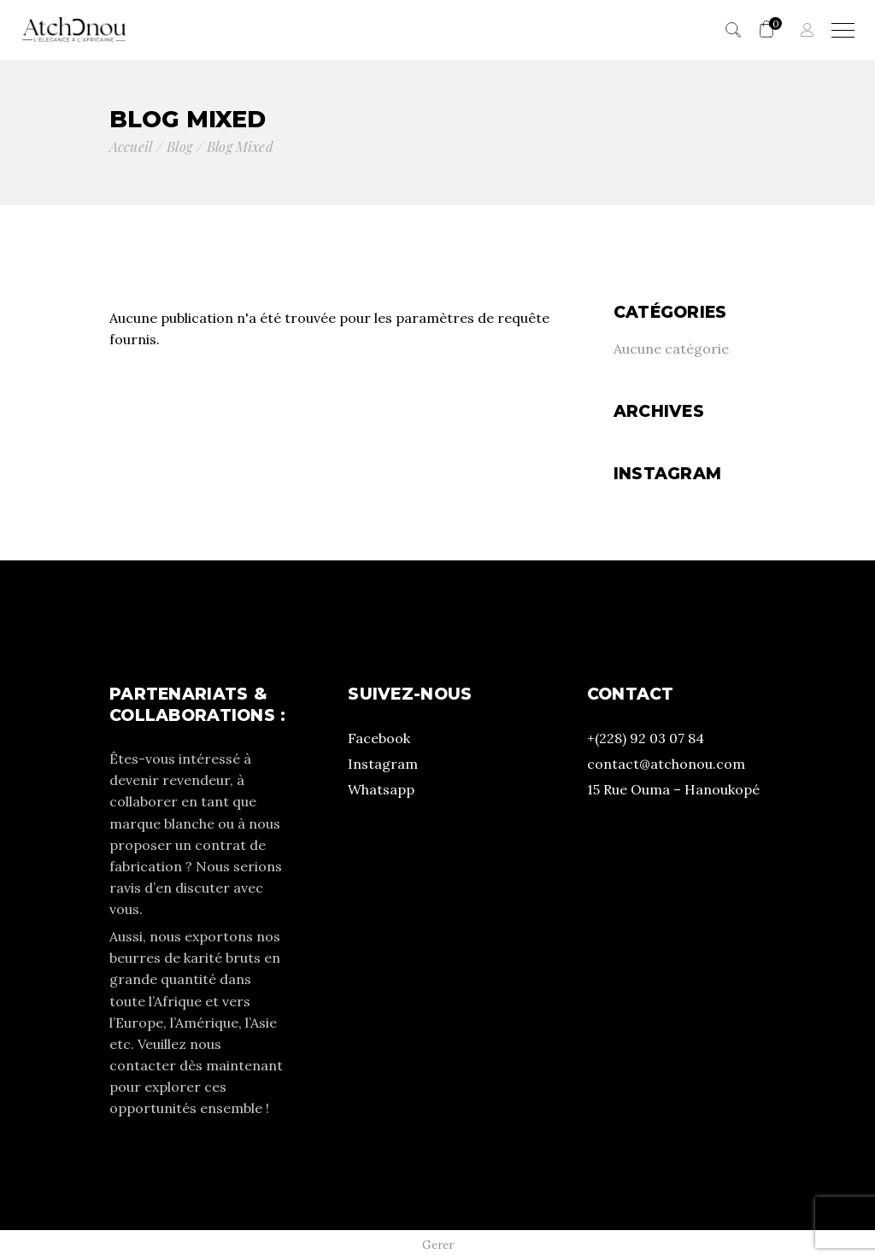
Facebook (379, 738)
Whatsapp (381, 789)
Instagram (383, 763)
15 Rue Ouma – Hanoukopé (673, 789)
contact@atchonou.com (666, 763)
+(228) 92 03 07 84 (645, 738)
